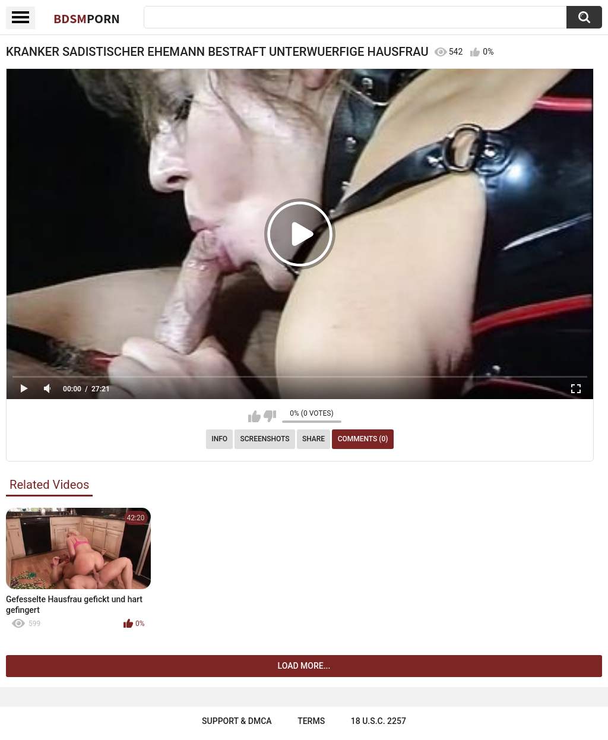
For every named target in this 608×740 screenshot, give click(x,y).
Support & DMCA (236, 721)
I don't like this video (270, 416)
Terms (311, 721)
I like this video (254, 416)
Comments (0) (363, 439)
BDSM (86, 18)
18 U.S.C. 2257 (378, 721)
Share (313, 439)
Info (219, 439)
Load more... (304, 666)
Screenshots (265, 439)
